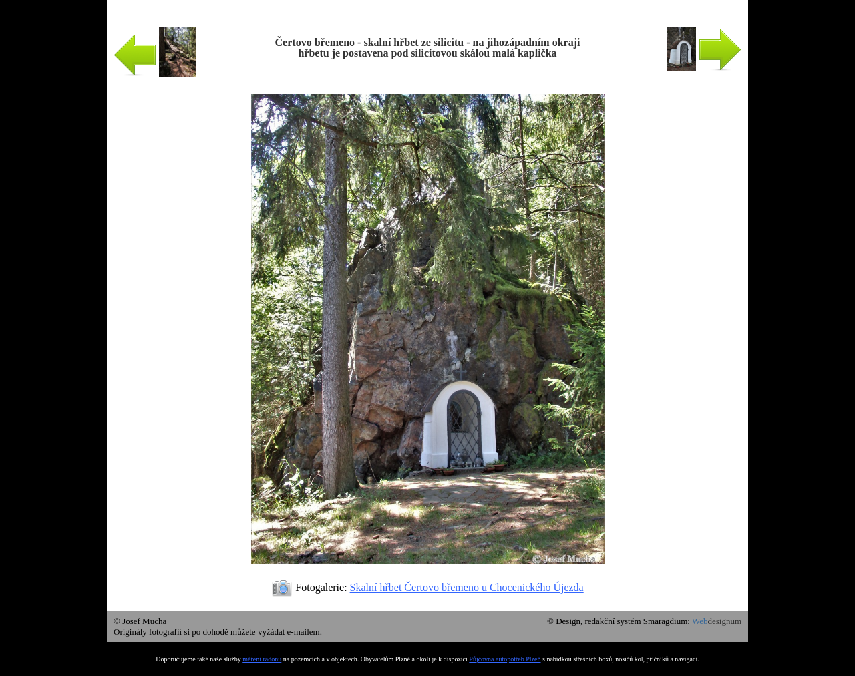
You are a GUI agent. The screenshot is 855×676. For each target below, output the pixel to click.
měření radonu (261, 659)
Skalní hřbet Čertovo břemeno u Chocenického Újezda (467, 587)
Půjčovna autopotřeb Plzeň (504, 659)
